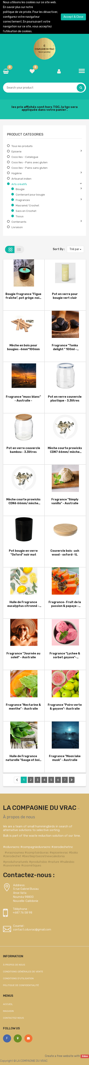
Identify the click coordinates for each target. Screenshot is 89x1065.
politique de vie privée (17, 12)
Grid (9, 249)
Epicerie (16, 151)
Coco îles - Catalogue (24, 156)
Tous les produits (22, 146)
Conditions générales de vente (23, 971)
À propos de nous (19, 817)
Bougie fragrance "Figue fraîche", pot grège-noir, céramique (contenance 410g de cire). (23, 295)
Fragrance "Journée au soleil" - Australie (23, 655)
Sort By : (59, 249)
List (19, 249)
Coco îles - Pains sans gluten (29, 167)
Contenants (18, 221)
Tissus (20, 216)
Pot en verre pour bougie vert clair (65, 295)
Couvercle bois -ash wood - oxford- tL (64, 552)
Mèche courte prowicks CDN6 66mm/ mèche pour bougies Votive (23, 501)
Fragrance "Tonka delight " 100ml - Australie (65, 347)
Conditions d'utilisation (18, 978)
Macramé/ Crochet (27, 205)
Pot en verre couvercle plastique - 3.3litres (65, 398)
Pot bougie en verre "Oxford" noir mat (23, 552)
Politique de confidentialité (21, 985)
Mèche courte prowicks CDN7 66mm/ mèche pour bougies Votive (65, 449)
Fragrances (23, 200)
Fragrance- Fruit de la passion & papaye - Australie (65, 604)
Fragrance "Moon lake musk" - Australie (65, 758)
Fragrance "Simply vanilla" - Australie (64, 501)
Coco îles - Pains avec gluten (29, 162)
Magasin (8, 1011)
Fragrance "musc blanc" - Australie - (23, 398)
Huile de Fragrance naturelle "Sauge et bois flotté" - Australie (23, 758)
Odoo (85, 1056)
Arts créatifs (19, 184)
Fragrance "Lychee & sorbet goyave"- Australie (65, 655)
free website (65, 1056)
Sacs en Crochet (26, 210)
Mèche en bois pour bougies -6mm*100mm (23, 347)
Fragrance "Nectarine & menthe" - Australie (23, 706)
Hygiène (16, 173)
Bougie (20, 189)
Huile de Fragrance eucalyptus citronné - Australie (23, 604)
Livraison (17, 227)
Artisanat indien (21, 178)
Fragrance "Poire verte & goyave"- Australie (65, 706)
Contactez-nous (13, 1017)
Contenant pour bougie (30, 194)
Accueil (8, 1004)
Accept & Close (73, 17)
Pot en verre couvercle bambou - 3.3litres (23, 449)
